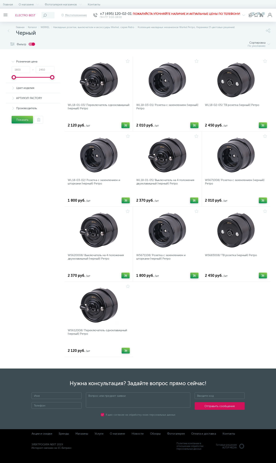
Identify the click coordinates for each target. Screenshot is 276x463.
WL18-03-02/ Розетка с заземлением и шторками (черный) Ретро (95, 185)
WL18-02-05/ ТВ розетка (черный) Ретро (233, 106)
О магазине (29, 4)
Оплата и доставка (203, 442)
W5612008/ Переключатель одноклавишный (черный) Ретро (98, 339)
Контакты (94, 4)
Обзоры (155, 442)
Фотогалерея (176, 442)
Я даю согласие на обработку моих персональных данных (140, 423)
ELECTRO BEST (27, 15)
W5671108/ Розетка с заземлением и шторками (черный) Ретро (162, 262)
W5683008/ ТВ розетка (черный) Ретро (232, 260)
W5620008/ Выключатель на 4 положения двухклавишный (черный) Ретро (97, 262)
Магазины (81, 442)
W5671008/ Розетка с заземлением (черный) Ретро (235, 185)
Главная (8, 4)
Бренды (64, 442)
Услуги (99, 442)
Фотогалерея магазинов (63, 4)
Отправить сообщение (219, 415)
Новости (138, 442)
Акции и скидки (42, 442)
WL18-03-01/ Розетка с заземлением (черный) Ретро (162, 107)
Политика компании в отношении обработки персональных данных (190, 455)
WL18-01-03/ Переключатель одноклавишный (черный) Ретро (90, 107)
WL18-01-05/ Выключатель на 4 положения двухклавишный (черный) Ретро (166, 185)
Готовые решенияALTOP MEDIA (230, 455)
